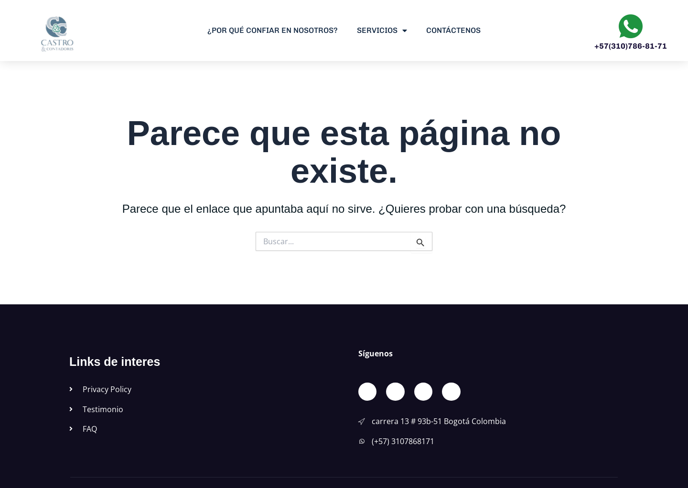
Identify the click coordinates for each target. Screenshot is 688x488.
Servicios (382, 30)
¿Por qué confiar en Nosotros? (272, 30)
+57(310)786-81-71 (630, 46)
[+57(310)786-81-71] (631, 26)
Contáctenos (453, 30)
